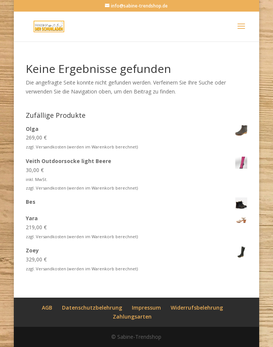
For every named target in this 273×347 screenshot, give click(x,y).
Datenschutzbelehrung (92, 307)
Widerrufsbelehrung (197, 307)
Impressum (146, 307)
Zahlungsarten (132, 316)
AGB (47, 307)
